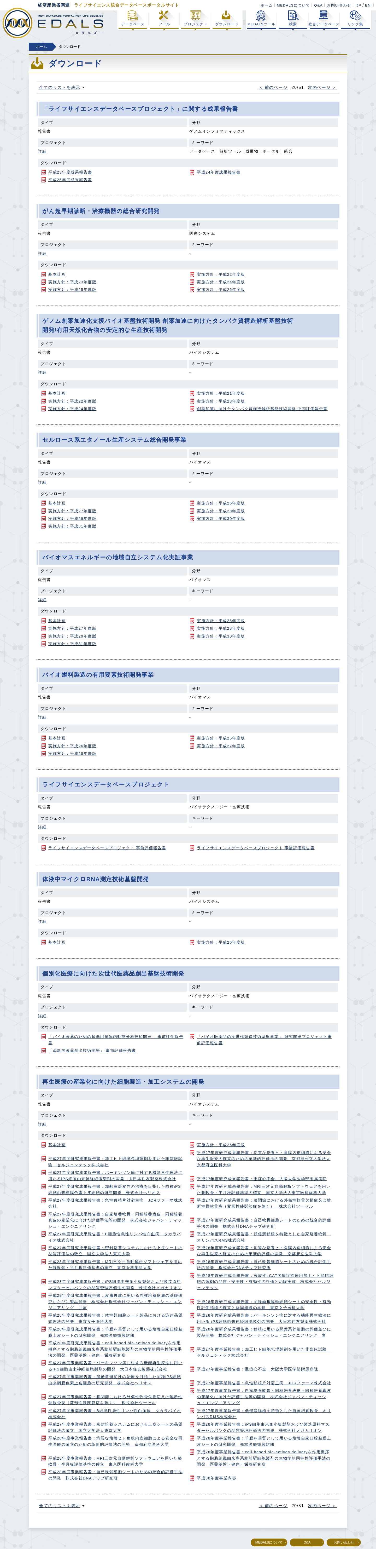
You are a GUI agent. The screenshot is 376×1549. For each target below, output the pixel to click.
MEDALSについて (293, 5)
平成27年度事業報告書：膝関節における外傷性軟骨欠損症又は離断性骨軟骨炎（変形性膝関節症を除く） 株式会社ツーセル (115, 1400)
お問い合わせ (339, 5)
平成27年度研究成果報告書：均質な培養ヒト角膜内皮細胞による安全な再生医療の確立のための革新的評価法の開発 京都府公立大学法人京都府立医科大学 (264, 1159)
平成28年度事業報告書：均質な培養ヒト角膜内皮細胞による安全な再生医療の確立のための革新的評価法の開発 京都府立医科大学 (115, 1441)
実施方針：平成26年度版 (221, 290)
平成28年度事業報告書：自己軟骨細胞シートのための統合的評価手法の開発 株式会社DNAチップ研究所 (115, 1475)
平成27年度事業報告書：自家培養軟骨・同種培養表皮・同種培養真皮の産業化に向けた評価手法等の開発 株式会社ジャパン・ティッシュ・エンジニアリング (264, 1397)
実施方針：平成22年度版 (221, 274)
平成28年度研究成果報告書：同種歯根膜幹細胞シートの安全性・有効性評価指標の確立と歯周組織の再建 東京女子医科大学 (264, 1305)
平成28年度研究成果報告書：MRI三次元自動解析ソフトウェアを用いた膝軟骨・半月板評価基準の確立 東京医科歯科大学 (115, 1265)
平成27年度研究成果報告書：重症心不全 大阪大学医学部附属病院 (262, 1179)
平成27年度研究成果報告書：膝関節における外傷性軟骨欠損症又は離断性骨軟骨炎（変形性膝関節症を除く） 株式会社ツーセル (264, 1203)
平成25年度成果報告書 (70, 180)
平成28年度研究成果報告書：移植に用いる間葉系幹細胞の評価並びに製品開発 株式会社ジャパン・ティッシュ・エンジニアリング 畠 (264, 1332)
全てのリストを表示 (59, 87)
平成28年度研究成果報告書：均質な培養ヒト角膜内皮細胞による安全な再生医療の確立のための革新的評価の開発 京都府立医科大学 (264, 1251)
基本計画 (57, 274)
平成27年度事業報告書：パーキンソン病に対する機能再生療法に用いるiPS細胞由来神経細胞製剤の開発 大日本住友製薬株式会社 (115, 1366)
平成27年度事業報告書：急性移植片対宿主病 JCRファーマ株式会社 (264, 1383)
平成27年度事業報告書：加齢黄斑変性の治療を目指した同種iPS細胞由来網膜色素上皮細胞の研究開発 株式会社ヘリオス (114, 1380)
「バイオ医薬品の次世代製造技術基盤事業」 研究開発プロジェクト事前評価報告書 (264, 1040)
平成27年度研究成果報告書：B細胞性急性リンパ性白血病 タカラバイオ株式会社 (114, 1237)
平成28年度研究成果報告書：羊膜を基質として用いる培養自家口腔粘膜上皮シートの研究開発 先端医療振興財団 (115, 1332)
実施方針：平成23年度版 (72, 282)
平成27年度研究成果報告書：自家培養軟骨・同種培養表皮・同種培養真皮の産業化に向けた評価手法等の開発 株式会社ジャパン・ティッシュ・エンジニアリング (115, 1220)
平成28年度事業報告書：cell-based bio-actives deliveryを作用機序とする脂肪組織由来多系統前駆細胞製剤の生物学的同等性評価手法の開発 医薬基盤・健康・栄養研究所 (264, 1458)
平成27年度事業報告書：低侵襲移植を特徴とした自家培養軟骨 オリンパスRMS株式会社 (264, 1414)
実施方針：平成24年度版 (221, 282)
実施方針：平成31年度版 (72, 526)
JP (358, 5)
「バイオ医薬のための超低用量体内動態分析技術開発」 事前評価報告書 (115, 1040)
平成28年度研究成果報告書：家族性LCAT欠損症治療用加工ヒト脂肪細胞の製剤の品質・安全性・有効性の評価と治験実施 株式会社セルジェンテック (265, 1281)
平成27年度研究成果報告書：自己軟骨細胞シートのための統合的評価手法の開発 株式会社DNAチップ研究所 (264, 1223)
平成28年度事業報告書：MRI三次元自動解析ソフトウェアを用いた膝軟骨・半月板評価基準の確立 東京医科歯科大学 (115, 1461)
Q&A (318, 5)
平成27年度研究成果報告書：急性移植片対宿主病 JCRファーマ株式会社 (115, 1203)
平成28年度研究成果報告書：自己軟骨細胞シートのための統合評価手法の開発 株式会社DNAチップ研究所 (264, 1265)
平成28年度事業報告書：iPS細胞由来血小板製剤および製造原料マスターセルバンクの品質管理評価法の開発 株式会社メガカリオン (263, 1427)
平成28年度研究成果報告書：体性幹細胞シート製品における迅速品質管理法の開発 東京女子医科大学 (115, 1318)
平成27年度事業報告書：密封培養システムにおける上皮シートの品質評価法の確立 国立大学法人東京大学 (115, 1427)
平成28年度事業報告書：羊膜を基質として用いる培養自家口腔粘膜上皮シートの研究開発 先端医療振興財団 (264, 1441)
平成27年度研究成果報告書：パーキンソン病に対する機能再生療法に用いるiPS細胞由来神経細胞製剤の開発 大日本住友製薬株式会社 (115, 1176)
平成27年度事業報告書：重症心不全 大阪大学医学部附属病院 (257, 1369)
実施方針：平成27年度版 (72, 511)
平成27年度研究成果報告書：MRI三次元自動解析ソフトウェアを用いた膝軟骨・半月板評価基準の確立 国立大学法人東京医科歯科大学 (264, 1189)
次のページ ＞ (322, 87)
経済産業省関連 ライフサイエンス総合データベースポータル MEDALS (53, 23)
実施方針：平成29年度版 (72, 519)
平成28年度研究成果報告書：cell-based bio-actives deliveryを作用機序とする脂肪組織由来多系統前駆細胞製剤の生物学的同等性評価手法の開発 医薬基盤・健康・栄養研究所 (115, 1349)
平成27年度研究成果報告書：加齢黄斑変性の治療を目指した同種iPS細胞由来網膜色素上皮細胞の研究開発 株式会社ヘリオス (114, 1189)
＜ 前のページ (273, 87)
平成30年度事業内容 (216, 1478)
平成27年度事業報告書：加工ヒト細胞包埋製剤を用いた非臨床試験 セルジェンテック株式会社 (264, 1352)
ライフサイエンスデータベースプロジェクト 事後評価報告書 (256, 848)
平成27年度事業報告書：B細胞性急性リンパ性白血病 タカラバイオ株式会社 (114, 1414)
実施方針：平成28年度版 (221, 511)
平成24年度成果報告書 (219, 172)
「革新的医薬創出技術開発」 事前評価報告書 (92, 1050)
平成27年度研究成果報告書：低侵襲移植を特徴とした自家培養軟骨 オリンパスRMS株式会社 (264, 1237)
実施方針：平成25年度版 (72, 290)
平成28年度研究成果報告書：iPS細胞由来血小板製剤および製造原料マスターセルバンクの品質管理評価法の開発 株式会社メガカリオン (115, 1285)
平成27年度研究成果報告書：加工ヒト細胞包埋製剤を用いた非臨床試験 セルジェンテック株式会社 (115, 1162)
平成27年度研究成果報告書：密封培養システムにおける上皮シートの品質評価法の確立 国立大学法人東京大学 (115, 1251)
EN (368, 5)
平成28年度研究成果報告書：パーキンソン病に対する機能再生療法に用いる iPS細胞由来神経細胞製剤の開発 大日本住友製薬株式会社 (264, 1318)
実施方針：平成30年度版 (221, 519)
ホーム (267, 5)
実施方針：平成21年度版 (221, 393)
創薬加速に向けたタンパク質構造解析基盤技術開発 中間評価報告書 (262, 409)
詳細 (42, 151)
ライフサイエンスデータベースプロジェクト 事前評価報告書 (107, 848)
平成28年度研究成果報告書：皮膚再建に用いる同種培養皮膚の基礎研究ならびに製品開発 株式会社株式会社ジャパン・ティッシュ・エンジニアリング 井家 (115, 1301)
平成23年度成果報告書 (70, 172)
